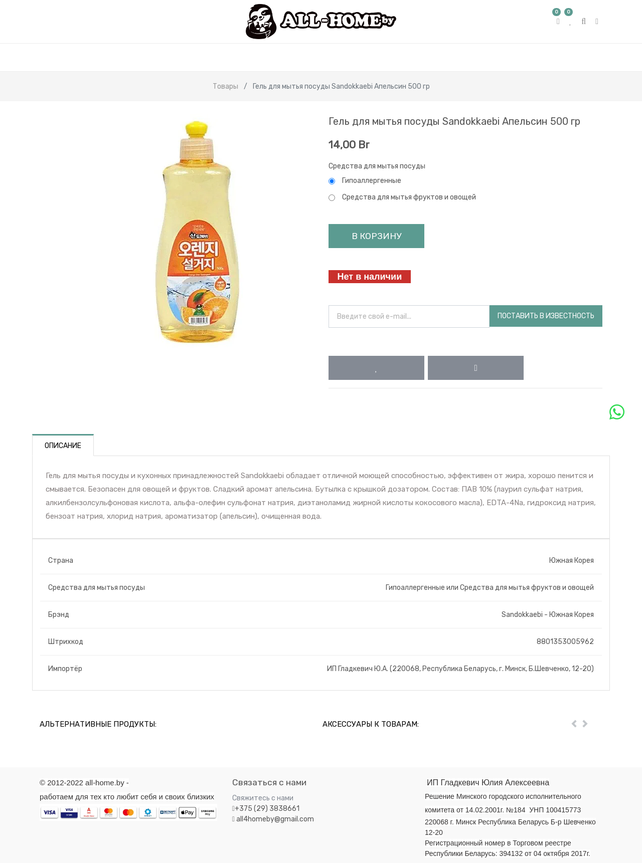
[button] (376, 368)
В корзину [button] (376, 236)
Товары (225, 86)
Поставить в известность (546, 316)
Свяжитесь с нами (262, 798)
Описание (63, 446)
